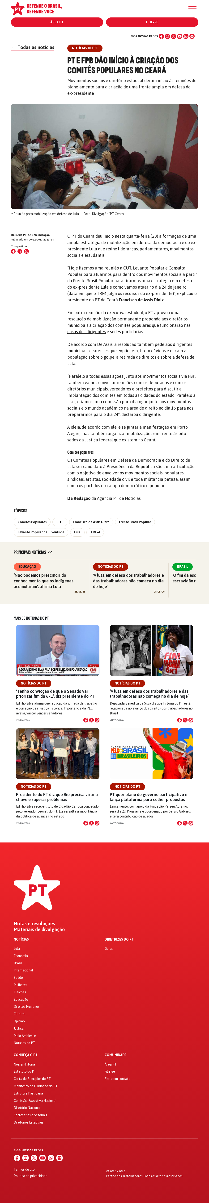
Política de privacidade (30, 1176)
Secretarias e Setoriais (30, 1115)
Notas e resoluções (34, 923)
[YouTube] (179, 36)
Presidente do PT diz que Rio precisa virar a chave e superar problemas (57, 797)
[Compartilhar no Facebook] (13, 251)
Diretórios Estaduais (28, 1122)
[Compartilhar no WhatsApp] (26, 251)
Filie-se (152, 22)
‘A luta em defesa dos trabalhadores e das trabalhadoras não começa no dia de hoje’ (149, 694)
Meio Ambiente (25, 1036)
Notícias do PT (111, 566)
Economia (21, 956)
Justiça (19, 1028)
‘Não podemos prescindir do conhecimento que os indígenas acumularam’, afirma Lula (43, 581)
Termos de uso (24, 1169)
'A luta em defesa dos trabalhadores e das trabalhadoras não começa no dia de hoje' (128, 581)
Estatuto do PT (25, 1071)
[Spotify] (192, 36)
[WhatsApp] (185, 36)
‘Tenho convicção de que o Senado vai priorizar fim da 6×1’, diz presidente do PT (55, 694)
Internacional (23, 970)
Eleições (20, 992)
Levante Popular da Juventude (41, 532)
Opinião (19, 1021)
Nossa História (24, 1064)
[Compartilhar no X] (91, 720)
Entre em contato (117, 1079)
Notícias (21, 939)
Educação (27, 566)
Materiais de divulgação (39, 929)
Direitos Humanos (26, 1006)
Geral (109, 948)
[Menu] (192, 8)
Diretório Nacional (27, 1108)
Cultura (19, 1014)
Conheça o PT (26, 1055)
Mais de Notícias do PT (31, 618)
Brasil (182, 566)
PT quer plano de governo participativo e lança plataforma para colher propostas (148, 797)
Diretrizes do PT (119, 939)
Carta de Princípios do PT (32, 1079)
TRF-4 (95, 532)
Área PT (57, 22)
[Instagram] (167, 36)
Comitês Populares (32, 522)
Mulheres (20, 985)
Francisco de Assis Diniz (91, 522)
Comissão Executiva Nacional (35, 1101)
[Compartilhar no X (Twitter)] (19, 251)
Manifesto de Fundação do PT (36, 1086)
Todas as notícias (32, 47)
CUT (59, 522)
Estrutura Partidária (28, 1093)
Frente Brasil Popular (135, 522)
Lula (77, 532)
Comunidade (116, 1055)
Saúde (18, 977)
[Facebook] (161, 36)
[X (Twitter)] (173, 36)
